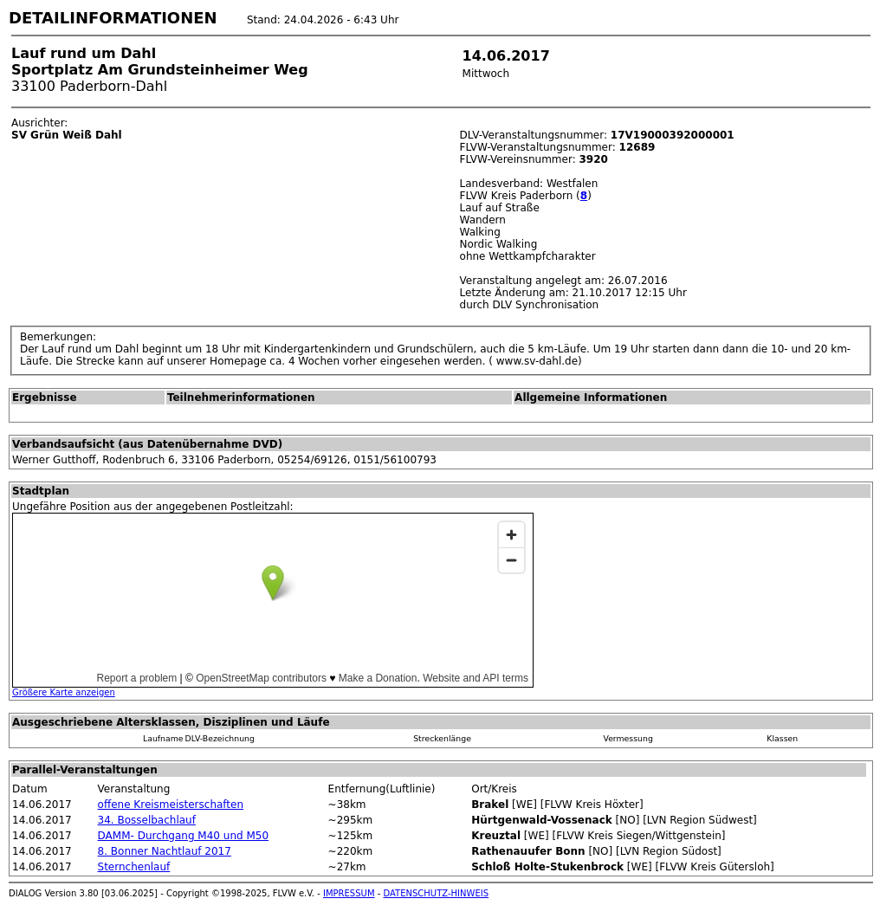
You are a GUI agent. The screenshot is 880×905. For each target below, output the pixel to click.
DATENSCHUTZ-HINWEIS (436, 893)
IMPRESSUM (349, 893)
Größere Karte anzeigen (63, 692)
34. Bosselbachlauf (147, 820)
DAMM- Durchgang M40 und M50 (183, 836)
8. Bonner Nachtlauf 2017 (164, 851)
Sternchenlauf (134, 867)
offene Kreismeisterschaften (171, 804)
